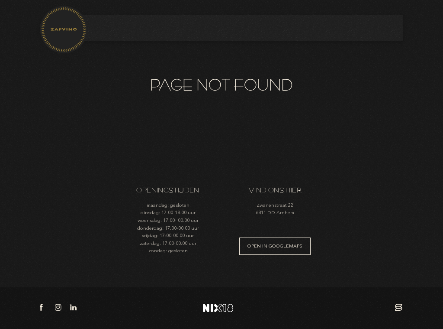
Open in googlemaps (274, 246)
